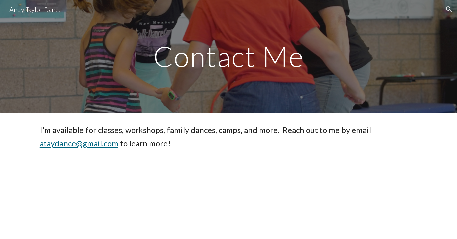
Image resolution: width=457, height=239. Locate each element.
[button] (449, 9)
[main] (228, 56)
